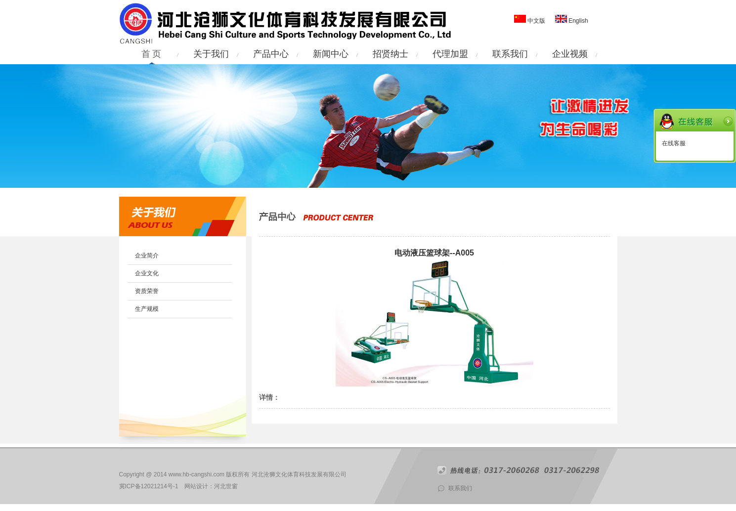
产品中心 (271, 54)
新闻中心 (330, 54)
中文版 (536, 20)
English (577, 20)
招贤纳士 (390, 54)
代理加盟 (450, 54)
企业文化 (147, 273)
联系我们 (510, 54)
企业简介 (147, 255)
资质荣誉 (147, 291)
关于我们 (211, 54)
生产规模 (147, 308)
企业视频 (570, 54)
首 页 (151, 54)
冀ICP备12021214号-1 (148, 486)
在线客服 (674, 143)
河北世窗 (226, 486)
